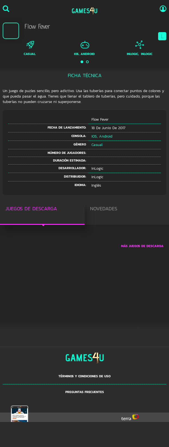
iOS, (76, 53)
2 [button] (87, 61)
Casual (30, 53)
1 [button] (82, 61)
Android (88, 53)
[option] (30, 48)
